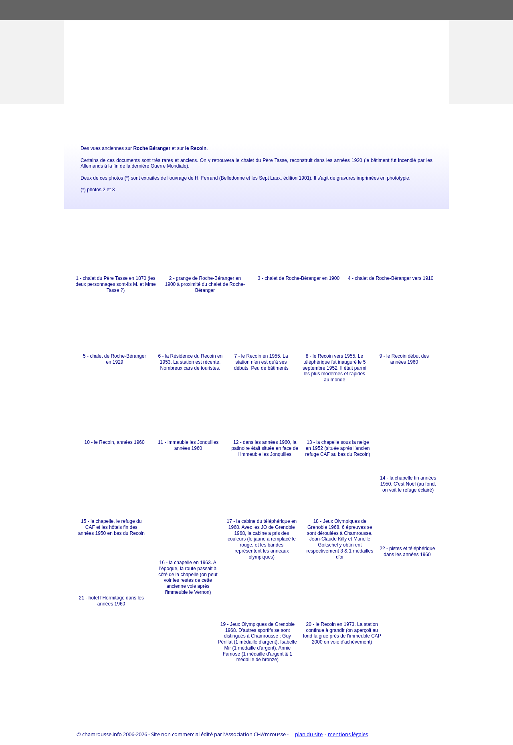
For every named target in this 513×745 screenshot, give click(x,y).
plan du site (309, 734)
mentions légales (348, 734)
